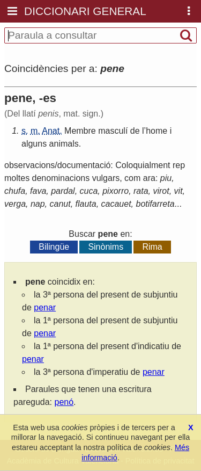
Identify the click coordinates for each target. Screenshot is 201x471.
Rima (152, 246)
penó (64, 402)
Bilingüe (54, 246)
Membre (80, 130)
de (135, 130)
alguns (34, 143)
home (156, 130)
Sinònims (105, 246)
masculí (113, 130)
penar (45, 307)
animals (64, 143)
